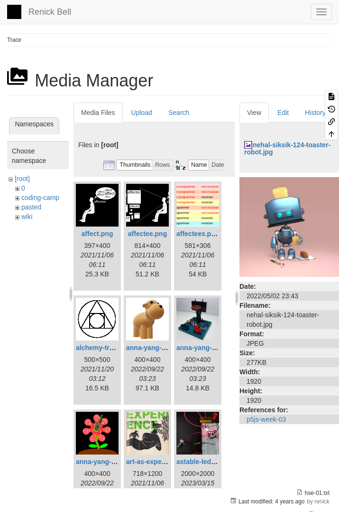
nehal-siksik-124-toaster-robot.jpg (287, 148)
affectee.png (147, 233)
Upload (141, 112)
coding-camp (40, 197)
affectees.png (197, 233)
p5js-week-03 (266, 419)
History (315, 112)
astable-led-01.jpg (204, 461)
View (254, 112)
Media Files (98, 112)
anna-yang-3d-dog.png (162, 347)
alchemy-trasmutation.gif (115, 347)
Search (178, 112)
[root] (22, 178)
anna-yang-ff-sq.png (108, 461)
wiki (26, 216)
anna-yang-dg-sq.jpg (209, 347)
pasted (31, 207)
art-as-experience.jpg (159, 461)
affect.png (97, 233)
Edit (283, 112)
